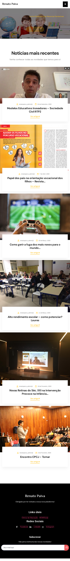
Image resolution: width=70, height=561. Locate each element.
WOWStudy (43, 518)
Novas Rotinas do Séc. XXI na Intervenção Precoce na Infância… (35, 392)
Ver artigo (35, 116)
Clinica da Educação (30, 518)
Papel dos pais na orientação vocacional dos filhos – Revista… (35, 179)
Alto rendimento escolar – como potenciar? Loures (35, 318)
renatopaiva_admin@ (26, 104)
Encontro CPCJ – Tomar (35, 457)
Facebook (22, 527)
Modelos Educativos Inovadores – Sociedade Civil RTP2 (35, 110)
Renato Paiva (10, 4)
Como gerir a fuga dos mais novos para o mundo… (35, 246)
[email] (33, 547)
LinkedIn (35, 527)
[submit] (66, 548)
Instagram (48, 527)
